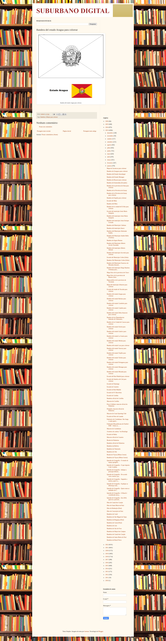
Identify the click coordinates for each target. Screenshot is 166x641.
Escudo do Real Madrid (114, 390)
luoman (86, 631)
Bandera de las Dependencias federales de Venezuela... (115, 318)
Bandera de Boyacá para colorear (117, 180)
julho (109, 148)
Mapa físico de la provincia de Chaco (118, 272)
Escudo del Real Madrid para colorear (118, 376)
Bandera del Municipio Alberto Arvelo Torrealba (116, 244)
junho (109, 151)
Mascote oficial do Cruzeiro (115, 437)
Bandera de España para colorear (116, 198)
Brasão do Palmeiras (113, 440)
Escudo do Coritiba (112, 395)
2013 (107, 571)
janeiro (109, 166)
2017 (107, 559)
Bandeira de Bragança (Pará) (115, 520)
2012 (107, 574)
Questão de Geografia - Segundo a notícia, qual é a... (117, 480)
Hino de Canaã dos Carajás (115, 502)
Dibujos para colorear (52, 117)
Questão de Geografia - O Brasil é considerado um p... (117, 494)
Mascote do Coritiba (113, 401)
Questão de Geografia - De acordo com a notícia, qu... (117, 475)
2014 (107, 568)
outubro (109, 139)
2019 (107, 553)
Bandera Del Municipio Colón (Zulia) (118, 260)
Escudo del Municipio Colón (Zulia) (117, 257)
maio (109, 154)
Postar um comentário (45, 127)
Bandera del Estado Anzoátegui (116, 174)
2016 (107, 562)
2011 (107, 577)
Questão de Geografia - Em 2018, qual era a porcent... (117, 499)
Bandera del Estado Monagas (115, 177)
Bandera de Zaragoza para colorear (117, 171)
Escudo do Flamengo (113, 384)
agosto (109, 145)
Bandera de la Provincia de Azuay (117, 190)
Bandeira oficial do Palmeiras (115, 443)
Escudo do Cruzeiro (113, 387)
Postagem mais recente (43, 131)
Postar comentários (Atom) (50, 134)
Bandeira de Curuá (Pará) (114, 523)
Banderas (42, 117)
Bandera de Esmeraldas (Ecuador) (117, 183)
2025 (107, 124)
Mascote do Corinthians (114, 429)
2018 (107, 556)
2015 (107, 565)
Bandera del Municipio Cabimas (116, 225)
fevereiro (110, 163)
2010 (107, 580)
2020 (107, 550)
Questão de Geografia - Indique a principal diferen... (117, 470)
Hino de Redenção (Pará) (114, 508)
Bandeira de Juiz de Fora (114, 528)
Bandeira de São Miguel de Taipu (117, 517)
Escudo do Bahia (112, 434)
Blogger (100, 631)
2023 (107, 130)
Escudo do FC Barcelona (114, 392)
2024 (107, 127)
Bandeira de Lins (112, 525)
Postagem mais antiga (89, 131)
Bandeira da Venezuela (113, 449)
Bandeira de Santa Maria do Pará (116, 537)
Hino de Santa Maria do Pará (115, 505)
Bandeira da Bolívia (113, 446)
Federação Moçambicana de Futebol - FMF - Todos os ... (118, 425)
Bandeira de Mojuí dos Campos (116, 531)
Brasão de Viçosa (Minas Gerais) (116, 454)
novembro (110, 136)
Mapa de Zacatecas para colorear (116, 168)
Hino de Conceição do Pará (115, 511)
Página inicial (67, 131)
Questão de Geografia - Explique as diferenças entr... (117, 484)
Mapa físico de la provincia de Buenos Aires (116, 276)
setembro (110, 142)
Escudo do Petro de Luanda (115, 416)
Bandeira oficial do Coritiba (115, 398)
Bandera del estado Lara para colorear (118, 345)
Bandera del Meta (112, 204)
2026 (107, 121)
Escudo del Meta (112, 201)
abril (108, 157)
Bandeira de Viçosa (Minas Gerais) (117, 457)
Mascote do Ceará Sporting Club (116, 413)
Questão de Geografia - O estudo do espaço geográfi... (117, 461)
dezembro (110, 133)
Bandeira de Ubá (112, 452)
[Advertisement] (116, 52)
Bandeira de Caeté (112, 514)
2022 (107, 544)
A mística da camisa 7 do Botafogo (117, 431)
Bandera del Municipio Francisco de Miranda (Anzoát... (117, 264)
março (109, 160)
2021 (107, 547)
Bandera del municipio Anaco (116, 228)
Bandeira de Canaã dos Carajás (116, 534)
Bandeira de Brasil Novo (114, 540)
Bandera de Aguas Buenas (114, 240)
